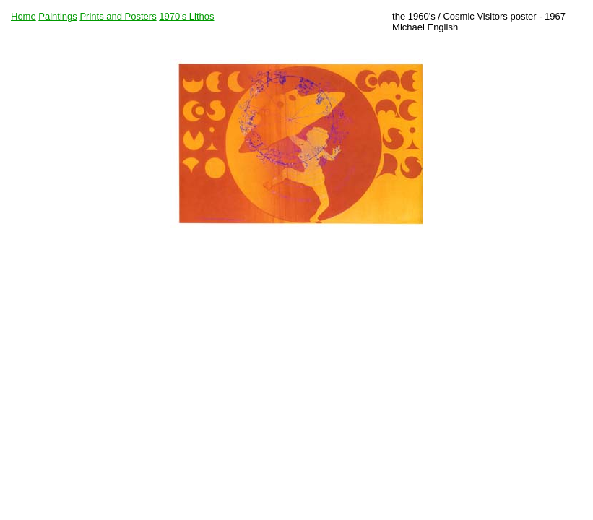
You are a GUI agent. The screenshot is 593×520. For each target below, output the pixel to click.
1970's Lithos (186, 16)
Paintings (57, 16)
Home (23, 16)
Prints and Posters (117, 16)
